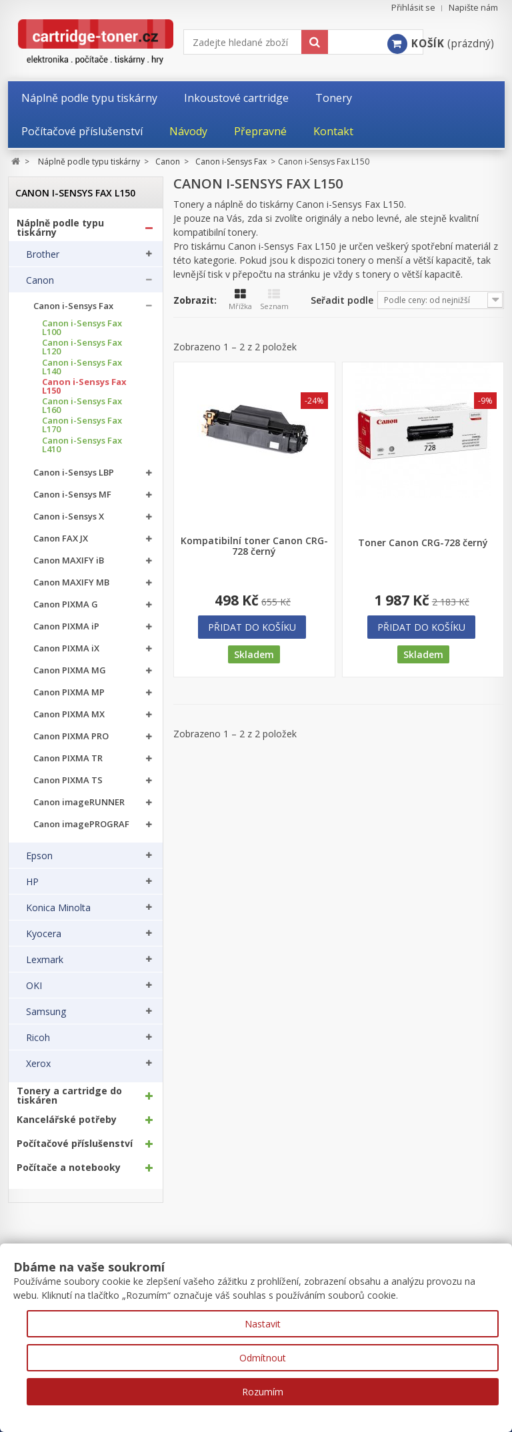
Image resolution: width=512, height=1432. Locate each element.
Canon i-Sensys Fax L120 (82, 347)
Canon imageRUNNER (79, 802)
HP (32, 882)
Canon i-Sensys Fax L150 (84, 386)
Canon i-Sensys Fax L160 (82, 405)
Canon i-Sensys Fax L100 (82, 327)
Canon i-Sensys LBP (73, 472)
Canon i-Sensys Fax (73, 306)
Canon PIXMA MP (69, 692)
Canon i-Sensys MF (72, 494)
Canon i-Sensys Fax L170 (82, 425)
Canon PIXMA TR (68, 758)
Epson (39, 856)
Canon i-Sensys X (68, 516)
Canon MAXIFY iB (68, 560)
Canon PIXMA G (65, 604)
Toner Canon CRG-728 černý (423, 542)
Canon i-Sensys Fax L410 (82, 445)
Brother (42, 254)
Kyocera (43, 933)
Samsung (46, 1011)
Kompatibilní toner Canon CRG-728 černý (254, 546)
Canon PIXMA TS (68, 780)
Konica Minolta (58, 907)
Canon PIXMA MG (69, 670)
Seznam (274, 299)
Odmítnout (262, 1357)
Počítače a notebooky (69, 1167)
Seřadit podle (342, 300)
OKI (34, 985)
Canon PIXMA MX (69, 714)
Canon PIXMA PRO (71, 736)
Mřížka (240, 299)
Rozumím (262, 1391)
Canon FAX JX (60, 538)
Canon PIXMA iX (66, 648)
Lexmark (44, 959)
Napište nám (473, 7)
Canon (40, 280)
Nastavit (263, 1323)
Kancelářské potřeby (67, 1119)
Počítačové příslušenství (75, 1143)
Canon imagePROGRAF (81, 824)
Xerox (38, 1063)
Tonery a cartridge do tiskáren (69, 1095)
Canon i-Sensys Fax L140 (82, 367)
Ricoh (38, 1037)
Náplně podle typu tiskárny (60, 227)
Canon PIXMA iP (66, 626)
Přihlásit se (413, 7)
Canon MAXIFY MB (71, 582)
